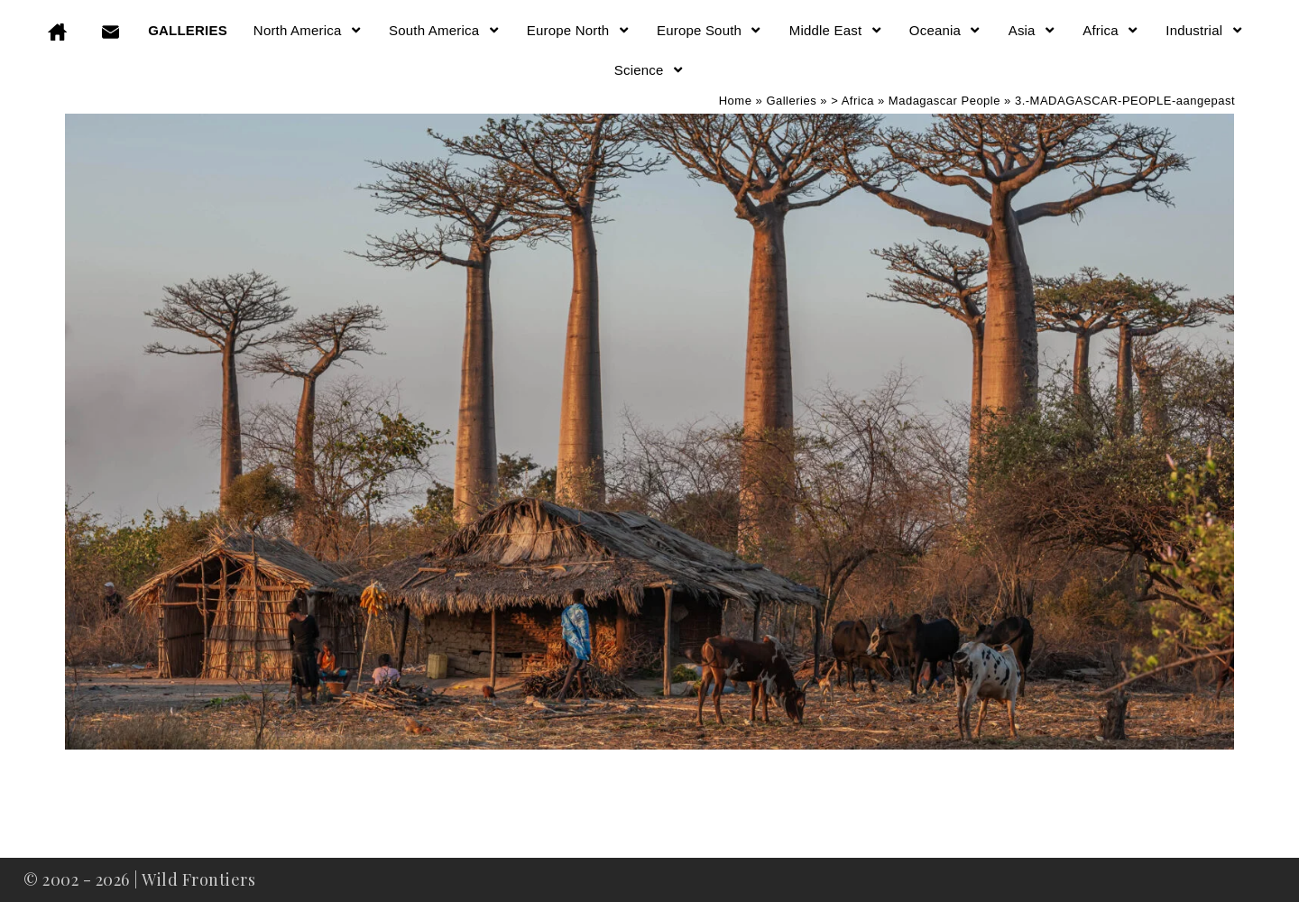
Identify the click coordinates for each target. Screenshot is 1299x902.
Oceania (945, 30)
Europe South (710, 30)
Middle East (836, 30)
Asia (1033, 30)
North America (308, 30)
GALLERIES (187, 30)
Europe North (579, 30)
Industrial (1204, 30)
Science (649, 69)
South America (445, 30)
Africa (1110, 30)
